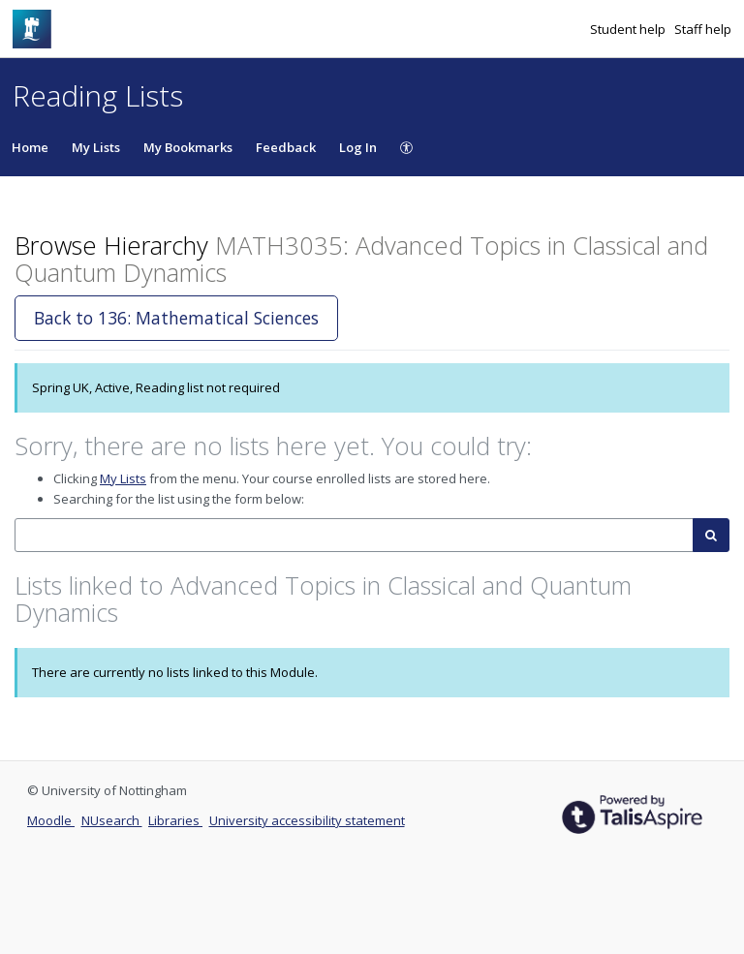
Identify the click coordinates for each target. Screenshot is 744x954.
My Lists (96, 147)
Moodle (51, 820)
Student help (629, 29)
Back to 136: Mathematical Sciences (176, 317)
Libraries (175, 820)
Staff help (702, 29)
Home (30, 147)
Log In (358, 147)
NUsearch (111, 820)
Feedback (286, 147)
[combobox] (354, 535)
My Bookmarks (187, 147)
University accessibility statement (307, 820)
